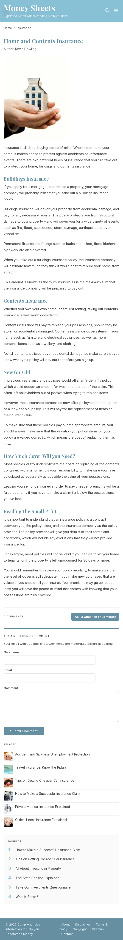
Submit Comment (24, 731)
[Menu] (115, 11)
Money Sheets (29, 7)
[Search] (107, 11)
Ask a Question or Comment (95, 617)
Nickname (11, 652)
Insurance (24, 28)
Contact (67, 934)
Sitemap (98, 929)
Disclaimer (82, 924)
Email (8, 670)
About (65, 924)
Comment (11, 688)
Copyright (80, 929)
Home (8, 28)
